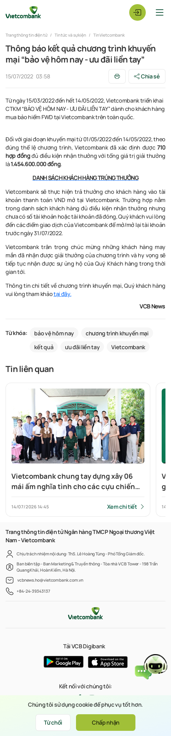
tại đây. (62, 294)
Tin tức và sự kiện (70, 35)
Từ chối (53, 722)
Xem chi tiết (122, 506)
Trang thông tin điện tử (27, 35)
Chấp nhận (106, 722)
